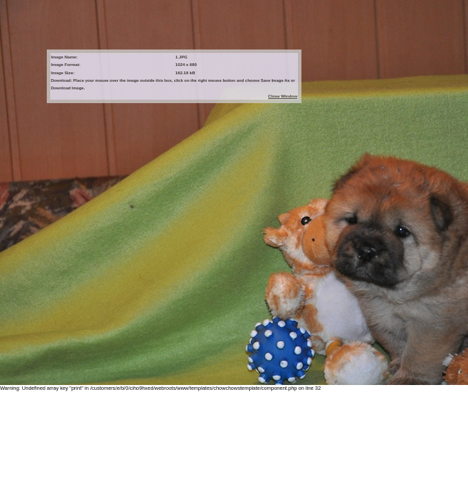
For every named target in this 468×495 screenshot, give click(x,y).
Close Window (282, 96)
